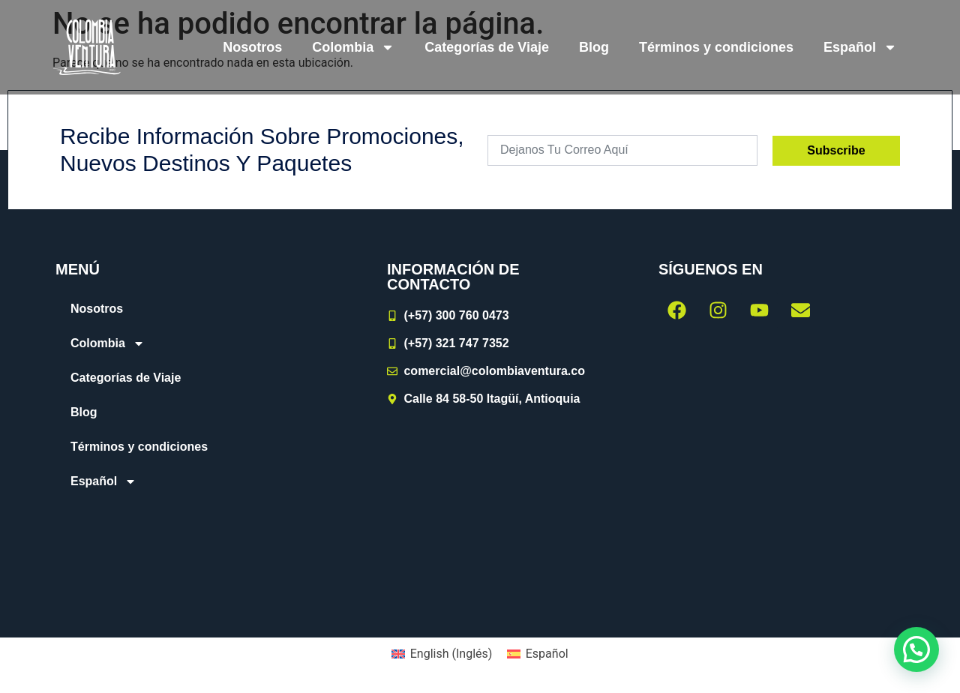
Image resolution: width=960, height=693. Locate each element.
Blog (594, 47)
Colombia (353, 47)
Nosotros (252, 47)
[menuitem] (860, 47)
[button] (916, 649)
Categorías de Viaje (486, 47)
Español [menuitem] (547, 653)
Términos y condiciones (716, 47)
